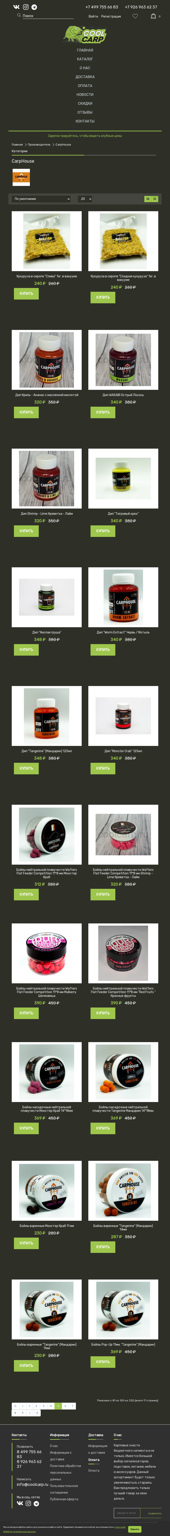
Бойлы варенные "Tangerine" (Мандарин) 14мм (123, 1228)
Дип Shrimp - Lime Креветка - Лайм (47, 514)
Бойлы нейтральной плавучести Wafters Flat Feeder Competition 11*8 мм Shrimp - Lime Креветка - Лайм (123, 873)
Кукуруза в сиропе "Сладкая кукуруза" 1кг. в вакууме (123, 278)
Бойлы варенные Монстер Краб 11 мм (47, 1226)
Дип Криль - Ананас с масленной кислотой (46, 395)
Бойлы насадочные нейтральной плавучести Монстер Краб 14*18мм (47, 1109)
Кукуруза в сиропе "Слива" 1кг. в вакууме (47, 276)
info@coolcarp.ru (32, 1484)
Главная (85, 50)
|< (16, 1406)
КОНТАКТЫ (85, 121)
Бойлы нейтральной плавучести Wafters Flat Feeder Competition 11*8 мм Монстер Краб (46, 873)
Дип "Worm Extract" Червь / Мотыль (123, 632)
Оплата (93, 1471)
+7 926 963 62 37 (141, 7)
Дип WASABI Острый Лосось (123, 395)
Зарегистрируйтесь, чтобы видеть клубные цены (85, 136)
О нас (54, 1446)
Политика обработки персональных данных (65, 1472)
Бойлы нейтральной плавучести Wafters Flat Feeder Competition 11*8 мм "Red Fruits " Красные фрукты (123, 992)
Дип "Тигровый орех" (123, 514)
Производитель (39, 144)
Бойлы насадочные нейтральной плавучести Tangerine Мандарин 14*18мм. (123, 1109)
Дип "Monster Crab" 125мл (123, 751)
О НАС (85, 68)
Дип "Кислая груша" (46, 632)
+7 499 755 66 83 (101, 7)
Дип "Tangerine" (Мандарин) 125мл (46, 751)
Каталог (85, 59)
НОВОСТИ (85, 95)
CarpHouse (63, 144)
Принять (134, 1529)
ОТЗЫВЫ (85, 112)
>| (37, 1412)
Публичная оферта (64, 1499)
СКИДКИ (85, 103)
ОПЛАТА (85, 86)
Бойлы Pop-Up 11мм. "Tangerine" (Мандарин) (123, 1345)
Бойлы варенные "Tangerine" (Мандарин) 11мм (47, 1346)
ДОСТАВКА (85, 77)
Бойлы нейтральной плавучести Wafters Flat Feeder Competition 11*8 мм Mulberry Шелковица (46, 992)
